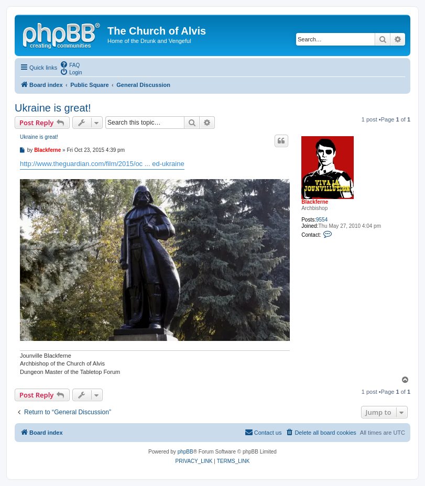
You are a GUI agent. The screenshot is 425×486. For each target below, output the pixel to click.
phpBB (185, 452)
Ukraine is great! (53, 108)
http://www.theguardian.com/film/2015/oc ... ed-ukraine (102, 164)
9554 (322, 220)
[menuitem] (70, 64)
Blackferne (314, 202)
